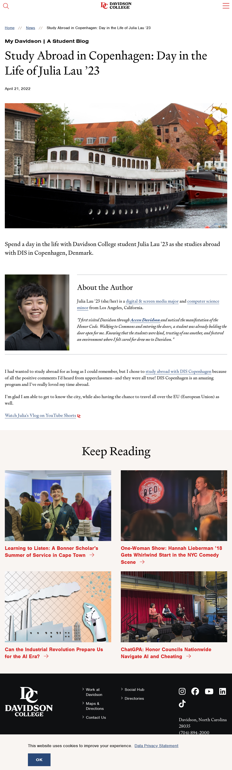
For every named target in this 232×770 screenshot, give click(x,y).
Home (9, 27)
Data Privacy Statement (156, 745)
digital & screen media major (152, 301)
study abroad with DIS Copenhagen (178, 371)
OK (39, 759)
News (30, 27)
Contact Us (96, 717)
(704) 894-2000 (194, 732)
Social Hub (134, 689)
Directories (134, 698)
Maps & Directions (95, 706)
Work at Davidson (94, 692)
